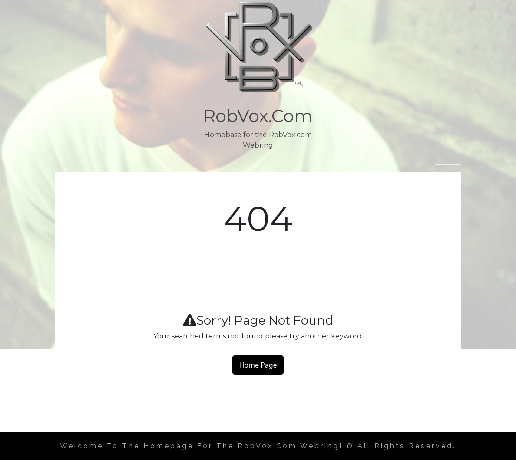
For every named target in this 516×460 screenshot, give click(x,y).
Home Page (258, 365)
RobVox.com (258, 115)
